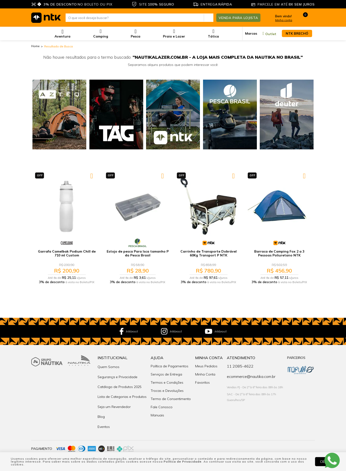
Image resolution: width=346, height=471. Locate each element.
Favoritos (202, 380)
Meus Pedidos (206, 364)
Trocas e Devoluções (167, 388)
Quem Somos (108, 364)
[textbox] (139, 17)
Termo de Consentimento (171, 397)
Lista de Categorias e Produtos (122, 388)
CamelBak (67, 243)
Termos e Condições (167, 380)
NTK (209, 243)
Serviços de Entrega (166, 372)
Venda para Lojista (238, 18)
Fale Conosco (162, 405)
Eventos (104, 413)
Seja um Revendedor (114, 397)
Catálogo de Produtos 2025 (120, 380)
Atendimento (241, 355)
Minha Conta (209, 355)
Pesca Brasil (137, 243)
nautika (35, 46)
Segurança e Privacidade (117, 372)
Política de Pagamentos (169, 364)
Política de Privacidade (183, 461)
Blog (101, 405)
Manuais (157, 413)
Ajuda (157, 355)
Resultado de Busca (58, 46)
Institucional (112, 355)
